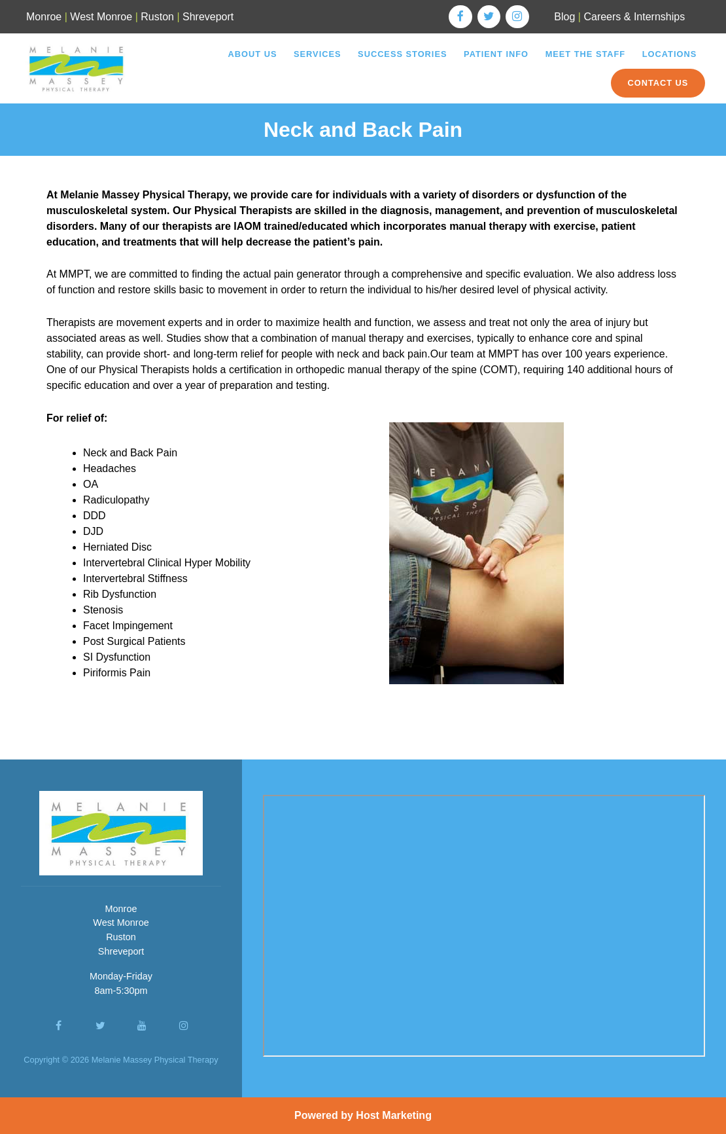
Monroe (43, 16)
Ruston (157, 16)
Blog (564, 16)
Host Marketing (394, 1115)
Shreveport (207, 16)
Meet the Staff (585, 54)
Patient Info (496, 54)
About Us (252, 54)
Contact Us (657, 83)
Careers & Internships (634, 16)
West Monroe (101, 16)
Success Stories (402, 54)
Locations (669, 54)
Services (317, 54)
